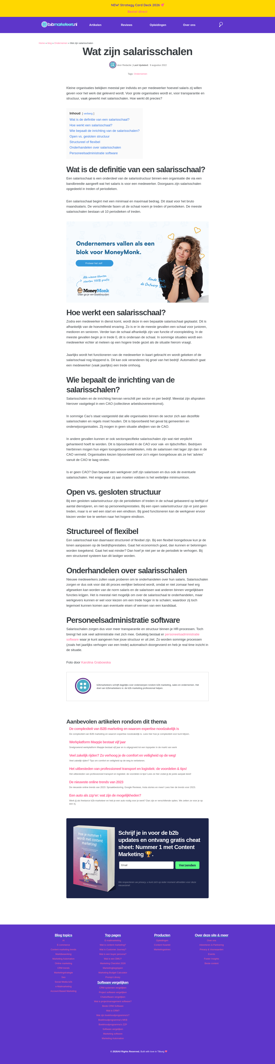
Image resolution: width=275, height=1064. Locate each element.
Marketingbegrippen (113, 968)
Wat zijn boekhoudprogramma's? (112, 1015)
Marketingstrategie (63, 972)
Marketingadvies (162, 949)
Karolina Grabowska (96, 662)
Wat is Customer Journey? (112, 949)
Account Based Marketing (63, 991)
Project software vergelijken (113, 992)
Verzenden (187, 865)
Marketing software (112, 1033)
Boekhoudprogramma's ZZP (113, 1024)
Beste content (211, 963)
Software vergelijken (113, 1029)
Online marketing (63, 963)
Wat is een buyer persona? (112, 954)
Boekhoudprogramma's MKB (112, 1020)
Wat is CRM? (113, 1010)
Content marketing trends (63, 949)
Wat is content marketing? (113, 945)
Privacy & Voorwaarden (211, 949)
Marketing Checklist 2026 (113, 963)
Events (211, 954)
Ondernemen (61, 43)
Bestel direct (137, 12)
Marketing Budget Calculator (113, 972)
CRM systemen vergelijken (112, 987)
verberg (88, 113)
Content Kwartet (162, 945)
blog (49, 43)
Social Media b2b (63, 981)
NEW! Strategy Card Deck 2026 (136, 5)
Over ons (189, 24)
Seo (63, 977)
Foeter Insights (211, 958)
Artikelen (95, 24)
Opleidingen (158, 24)
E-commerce (63, 945)
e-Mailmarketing (63, 986)
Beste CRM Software (112, 1006)
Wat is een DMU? (113, 958)
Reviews (126, 24)
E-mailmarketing (113, 940)
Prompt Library (112, 977)
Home (42, 43)
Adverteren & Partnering (211, 945)
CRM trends (63, 968)
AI (63, 940)
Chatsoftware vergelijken (112, 997)
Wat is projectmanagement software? (113, 1001)
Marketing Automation (63, 958)
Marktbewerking (63, 954)
